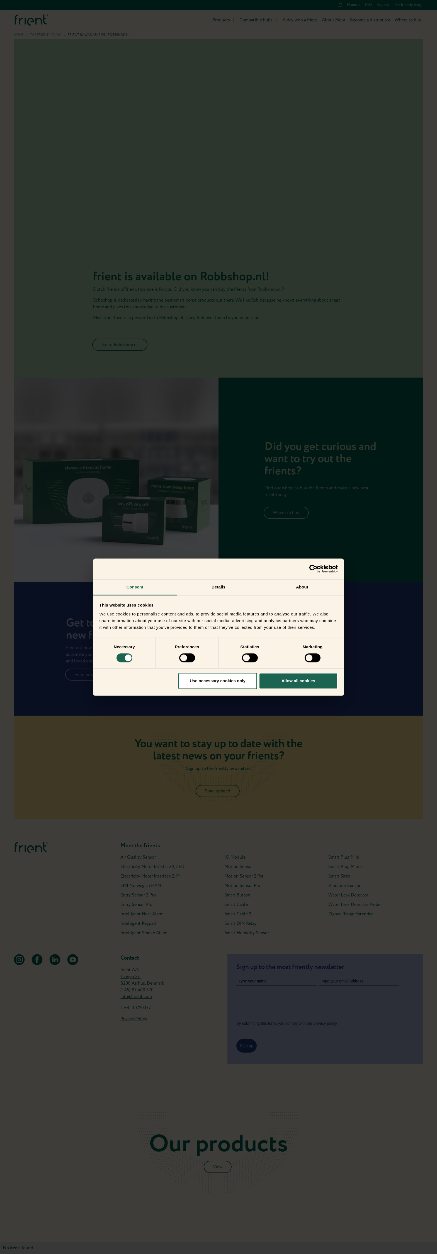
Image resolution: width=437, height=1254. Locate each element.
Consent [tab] (135, 587)
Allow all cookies (298, 681)
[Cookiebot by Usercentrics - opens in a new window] (313, 569)
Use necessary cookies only (218, 681)
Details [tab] (218, 587)
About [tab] (302, 587)
